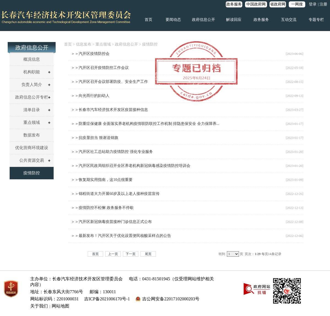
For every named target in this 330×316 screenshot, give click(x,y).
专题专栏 (316, 20)
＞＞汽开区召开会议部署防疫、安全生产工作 (109, 82)
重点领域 (31, 122)
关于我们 (39, 306)
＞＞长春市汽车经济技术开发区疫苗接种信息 (109, 110)
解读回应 (233, 20)
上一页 (113, 254)
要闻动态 (173, 20)
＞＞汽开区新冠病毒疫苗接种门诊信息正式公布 (111, 222)
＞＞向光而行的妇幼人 (90, 96)
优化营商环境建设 (31, 148)
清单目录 (31, 110)
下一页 (131, 254)
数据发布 (31, 135)
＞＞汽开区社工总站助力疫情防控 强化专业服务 (112, 152)
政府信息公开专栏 (31, 97)
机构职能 (31, 72)
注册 (323, 4)
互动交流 (288, 20)
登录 (313, 4)
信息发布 (83, 44)
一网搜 (297, 4)
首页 (148, 20)
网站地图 (60, 306)
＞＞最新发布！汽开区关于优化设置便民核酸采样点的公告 (121, 236)
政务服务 (234, 4)
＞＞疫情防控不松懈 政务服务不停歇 (102, 208)
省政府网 (277, 4)
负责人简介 (31, 84)
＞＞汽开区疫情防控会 (90, 54)
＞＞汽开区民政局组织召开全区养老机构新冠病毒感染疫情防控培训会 (130, 166)
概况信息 (31, 59)
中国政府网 (256, 4)
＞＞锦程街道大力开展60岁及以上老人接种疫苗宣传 (115, 194)
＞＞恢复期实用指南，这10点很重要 (102, 180)
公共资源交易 (31, 160)
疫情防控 (31, 173)
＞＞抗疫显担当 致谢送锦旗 (94, 138)
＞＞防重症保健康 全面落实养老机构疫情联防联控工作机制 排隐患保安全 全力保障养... (145, 124)
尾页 (148, 254)
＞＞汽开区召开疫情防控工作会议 (100, 68)
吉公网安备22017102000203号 (170, 299)
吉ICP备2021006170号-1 (107, 299)
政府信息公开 (203, 20)
